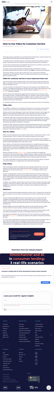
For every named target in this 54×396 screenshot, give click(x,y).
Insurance (37, 341)
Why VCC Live (22, 354)
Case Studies (6, 354)
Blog (4, 40)
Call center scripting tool (24, 333)
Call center (5, 324)
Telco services (6, 367)
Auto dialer (21, 326)
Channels (5, 333)
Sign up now (39, 234)
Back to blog (44, 49)
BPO (36, 333)
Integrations (5, 335)
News (20, 359)
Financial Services (39, 337)
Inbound (5, 330)
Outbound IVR (22, 335)
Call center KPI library (7, 369)
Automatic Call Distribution (25, 330)
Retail (36, 335)
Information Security (7, 361)
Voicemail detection (23, 339)
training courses (13, 215)
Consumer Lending (39, 343)
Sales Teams (38, 328)
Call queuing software (24, 328)
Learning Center (6, 363)
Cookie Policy (6, 376)
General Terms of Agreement (9, 380)
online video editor (22, 152)
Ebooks (4, 357)
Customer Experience (11, 40)
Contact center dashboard (24, 341)
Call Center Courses (7, 359)
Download (5, 365)
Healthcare (37, 345)
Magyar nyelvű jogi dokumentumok (11, 381)
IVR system (21, 324)
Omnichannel (6, 326)
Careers (20, 357)
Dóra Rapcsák (9, 46)
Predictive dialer (22, 337)
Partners (21, 361)
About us (21, 352)
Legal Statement (6, 378)
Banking (37, 339)
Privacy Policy (17, 305)
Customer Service (39, 324)
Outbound (5, 328)
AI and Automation (39, 326)
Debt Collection (38, 330)
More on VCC (6, 337)
